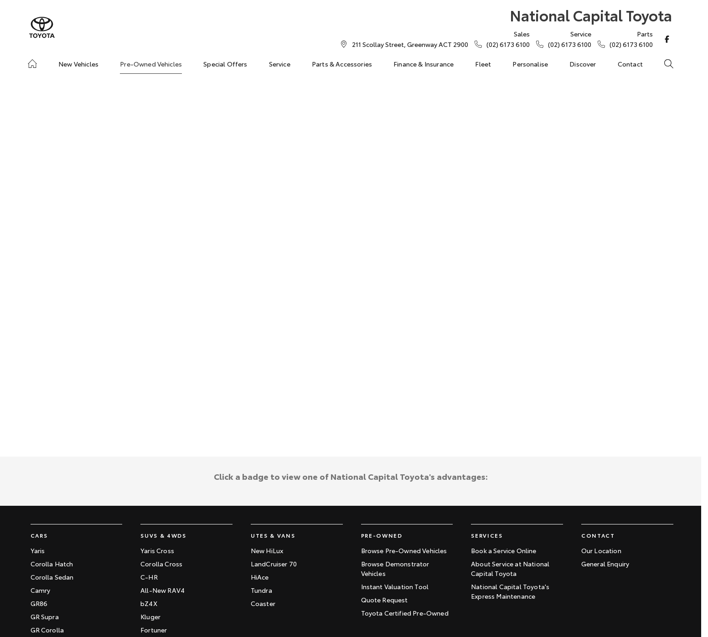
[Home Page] (42, 27)
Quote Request (384, 599)
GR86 (39, 603)
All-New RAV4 (162, 590)
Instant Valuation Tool (395, 586)
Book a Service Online (503, 550)
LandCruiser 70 (274, 563)
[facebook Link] (667, 39)
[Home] (32, 64)
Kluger (150, 616)
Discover (582, 63)
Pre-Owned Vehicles (151, 63)
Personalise (530, 63)
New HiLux (267, 550)
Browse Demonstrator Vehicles (395, 568)
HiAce (260, 576)
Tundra (261, 590)
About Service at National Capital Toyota (510, 568)
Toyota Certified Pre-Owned (405, 612)
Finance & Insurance (423, 63)
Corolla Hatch (52, 563)
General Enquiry (605, 563)
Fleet (483, 63)
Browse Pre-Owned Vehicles (404, 550)
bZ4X (148, 603)
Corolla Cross (161, 563)
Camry (41, 590)
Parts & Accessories (342, 63)
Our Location (601, 550)
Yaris (38, 550)
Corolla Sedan (52, 576)
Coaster (263, 603)
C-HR (149, 576)
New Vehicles (78, 63)
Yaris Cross (157, 550)
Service (279, 63)
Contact (630, 63)
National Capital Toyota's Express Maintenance (510, 591)
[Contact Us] (410, 44)
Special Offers (225, 63)
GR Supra (45, 616)
